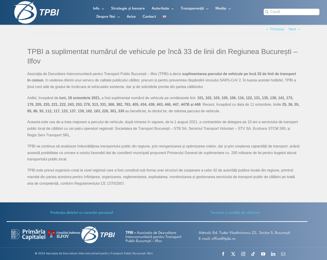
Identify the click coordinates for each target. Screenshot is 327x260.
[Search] (267, 12)
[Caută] (292, 12)
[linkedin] (273, 254)
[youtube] (263, 254)
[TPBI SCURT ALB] (36, 3)
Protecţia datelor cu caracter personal (81, 213)
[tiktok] (253, 254)
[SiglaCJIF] (63, 231)
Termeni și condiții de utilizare (235, 213)
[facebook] (223, 254)
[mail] (283, 254)
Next (292, 29)
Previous (277, 29)
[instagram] (243, 254)
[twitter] (233, 254)
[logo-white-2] (28, 231)
